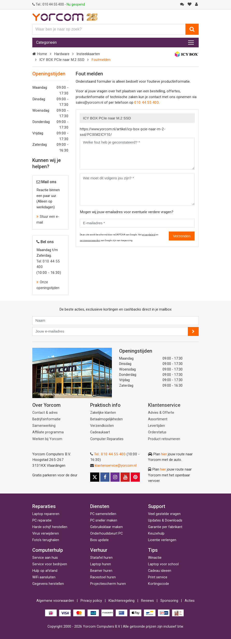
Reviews (147, 601)
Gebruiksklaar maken (106, 527)
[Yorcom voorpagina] (64, 17)
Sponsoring (169, 601)
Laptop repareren (45, 514)
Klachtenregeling (122, 601)
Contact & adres (45, 413)
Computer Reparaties (106, 439)
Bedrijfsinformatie (46, 419)
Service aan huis (45, 558)
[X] (94, 477)
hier (164, 454)
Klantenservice (164, 405)
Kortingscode (158, 584)
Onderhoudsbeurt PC (106, 533)
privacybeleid (148, 234)
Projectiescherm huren (108, 584)
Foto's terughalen (45, 540)
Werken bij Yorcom (47, 439)
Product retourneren (164, 439)
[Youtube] (125, 477)
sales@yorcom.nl (89, 102)
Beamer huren (101, 571)
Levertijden (156, 426)
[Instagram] (115, 477)
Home (42, 54)
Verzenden (181, 236)
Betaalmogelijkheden (106, 419)
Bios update (99, 540)
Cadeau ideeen (159, 571)
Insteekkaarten (88, 54)
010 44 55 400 (48, 4)
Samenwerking (43, 426)
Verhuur (98, 550)
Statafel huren (101, 558)
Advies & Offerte (161, 413)
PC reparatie (42, 520)
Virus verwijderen (45, 533)
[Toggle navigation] (191, 42)
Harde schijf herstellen (49, 527)
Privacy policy (91, 601)
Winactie (155, 558)
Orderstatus (157, 432)
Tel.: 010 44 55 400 (110, 454)
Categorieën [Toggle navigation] (46, 42)
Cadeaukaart (100, 432)
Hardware (61, 54)
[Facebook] (104, 477)
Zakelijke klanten (103, 413)
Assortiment (157, 419)
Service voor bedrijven (49, 564)
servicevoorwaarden (90, 240)
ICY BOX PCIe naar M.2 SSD (61, 60)
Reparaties (44, 506)
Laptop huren (100, 564)
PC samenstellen (103, 514)
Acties (190, 601)
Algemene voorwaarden (55, 601)
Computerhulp (47, 550)
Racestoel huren (103, 577)
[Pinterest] (135, 477)
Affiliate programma (48, 432)
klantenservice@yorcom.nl (115, 465)
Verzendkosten (102, 426)
